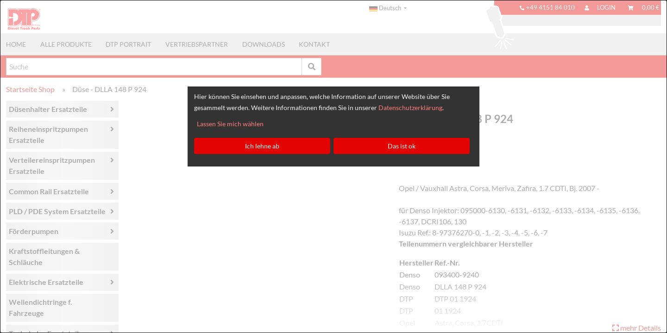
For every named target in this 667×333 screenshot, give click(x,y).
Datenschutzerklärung (410, 107)
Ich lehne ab (262, 146)
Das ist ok (401, 146)
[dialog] (333, 166)
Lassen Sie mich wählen (230, 124)
